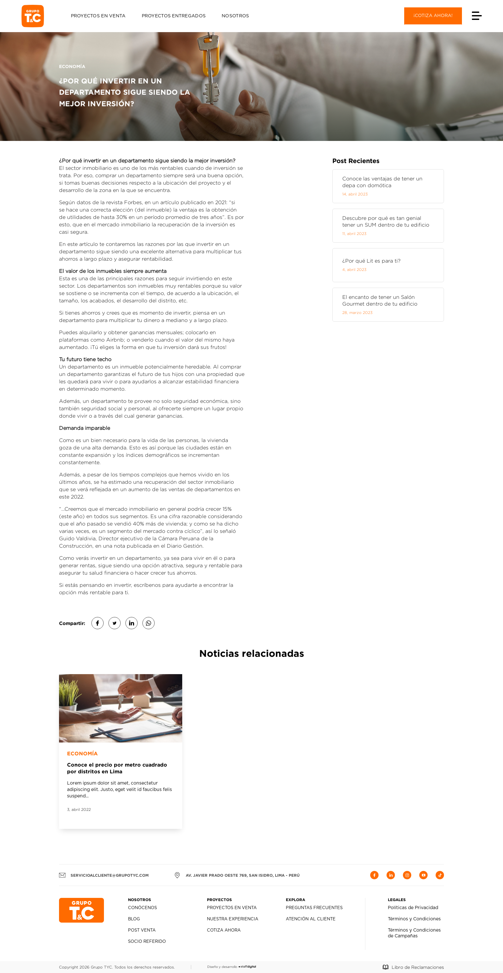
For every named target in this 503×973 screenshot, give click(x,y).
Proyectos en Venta (98, 16)
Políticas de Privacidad (413, 908)
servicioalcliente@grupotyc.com (104, 875)
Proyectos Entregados (174, 16)
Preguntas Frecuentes (314, 908)
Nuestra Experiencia (232, 919)
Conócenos (142, 908)
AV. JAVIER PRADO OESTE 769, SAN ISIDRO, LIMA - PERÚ (237, 875)
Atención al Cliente (311, 919)
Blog (134, 919)
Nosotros (235, 16)
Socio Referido (147, 942)
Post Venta (142, 930)
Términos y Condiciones (414, 919)
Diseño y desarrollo (231, 967)
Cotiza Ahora (224, 930)
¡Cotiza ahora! (433, 15)
